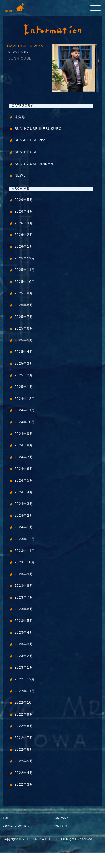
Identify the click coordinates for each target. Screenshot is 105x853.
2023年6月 (24, 609)
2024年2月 (24, 516)
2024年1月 (24, 527)
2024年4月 (24, 492)
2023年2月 (24, 656)
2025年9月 (24, 293)
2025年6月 (24, 328)
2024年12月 (25, 399)
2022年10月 (25, 703)
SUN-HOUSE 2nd (30, 140)
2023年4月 (24, 633)
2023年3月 (24, 644)
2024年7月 (24, 457)
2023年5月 (24, 621)
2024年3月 (24, 504)
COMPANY (61, 818)
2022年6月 (24, 750)
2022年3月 (24, 784)
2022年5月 (24, 761)
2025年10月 (25, 282)
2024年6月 (24, 469)
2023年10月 (25, 562)
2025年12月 (25, 258)
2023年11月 (25, 551)
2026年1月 (24, 247)
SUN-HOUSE (20, 58)
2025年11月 (25, 270)
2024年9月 (24, 434)
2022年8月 (24, 726)
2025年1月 (24, 387)
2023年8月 (24, 586)
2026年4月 (24, 211)
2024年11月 (25, 410)
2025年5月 (24, 340)
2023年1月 (24, 667)
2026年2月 (24, 235)
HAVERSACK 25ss (25, 46)
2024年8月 (24, 445)
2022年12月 (25, 679)
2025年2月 (24, 375)
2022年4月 (24, 773)
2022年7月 (24, 738)
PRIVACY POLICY (16, 826)
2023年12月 (25, 539)
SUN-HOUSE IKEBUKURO (38, 129)
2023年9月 (24, 574)
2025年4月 (24, 352)
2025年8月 (24, 305)
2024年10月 (25, 422)
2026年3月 (24, 223)
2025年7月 (24, 317)
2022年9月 (24, 714)
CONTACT (60, 826)
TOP (6, 818)
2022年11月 (25, 691)
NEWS (20, 175)
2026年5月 (24, 200)
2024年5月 (24, 480)
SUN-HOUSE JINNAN (34, 164)
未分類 (20, 117)
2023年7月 (24, 597)
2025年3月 (24, 363)
